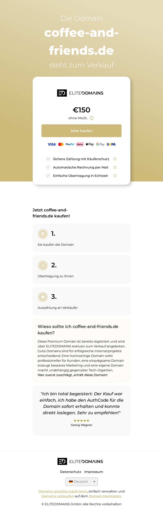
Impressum (93, 472)
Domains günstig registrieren (62, 491)
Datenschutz (70, 472)
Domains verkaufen (57, 496)
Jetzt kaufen (81, 131)
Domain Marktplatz (105, 496)
